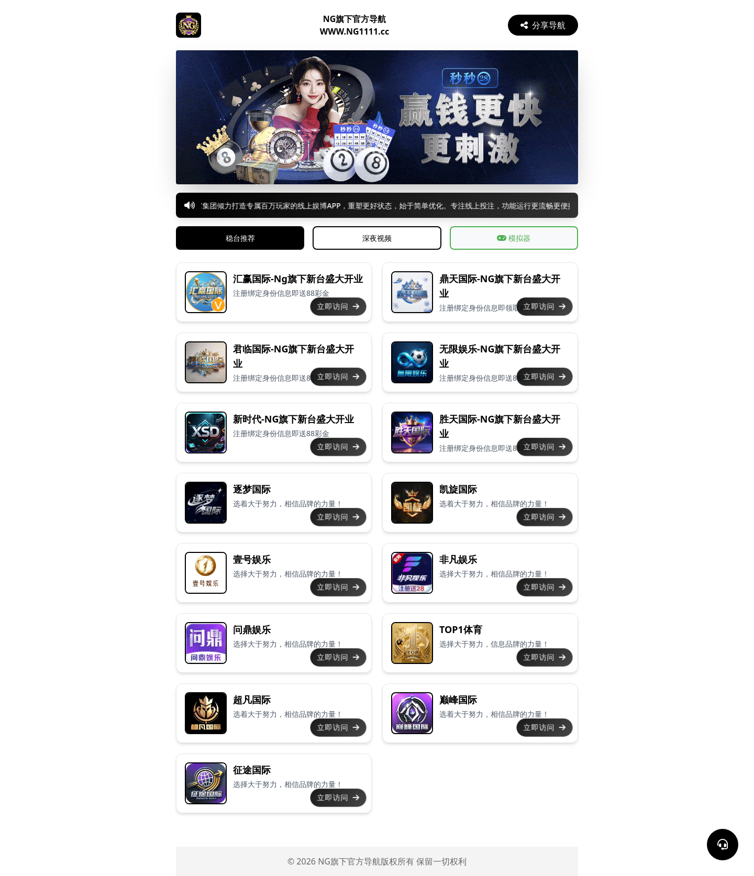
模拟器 (513, 238)
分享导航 (543, 25)
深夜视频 (377, 238)
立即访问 (338, 306)
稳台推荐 (240, 238)
